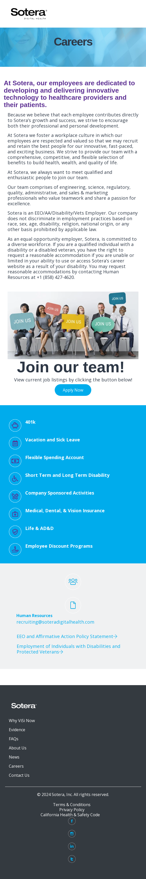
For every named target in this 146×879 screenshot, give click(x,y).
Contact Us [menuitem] (19, 775)
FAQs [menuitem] (13, 738)
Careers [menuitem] (16, 766)
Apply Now (73, 390)
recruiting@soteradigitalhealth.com (55, 622)
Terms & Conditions (72, 804)
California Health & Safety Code (72, 814)
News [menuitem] (14, 757)
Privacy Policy (71, 809)
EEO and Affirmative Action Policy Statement (68, 636)
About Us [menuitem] (17, 747)
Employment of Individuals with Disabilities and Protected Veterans (68, 649)
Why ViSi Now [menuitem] (22, 720)
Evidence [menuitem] (17, 729)
